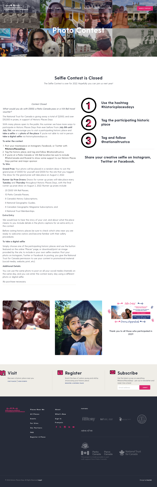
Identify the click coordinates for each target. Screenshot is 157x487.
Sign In (142, 3)
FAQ (109, 8)
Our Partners (99, 8)
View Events (22, 381)
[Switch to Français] (66, 422)
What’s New (60, 414)
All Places (34, 414)
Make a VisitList (145, 8)
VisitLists (67, 8)
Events (58, 8)
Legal (40, 480)
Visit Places (12, 381)
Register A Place (38, 437)
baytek (149, 480)
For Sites (87, 8)
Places (50, 8)
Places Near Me (37, 409)
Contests (77, 8)
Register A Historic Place (74, 383)
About (134, 3)
